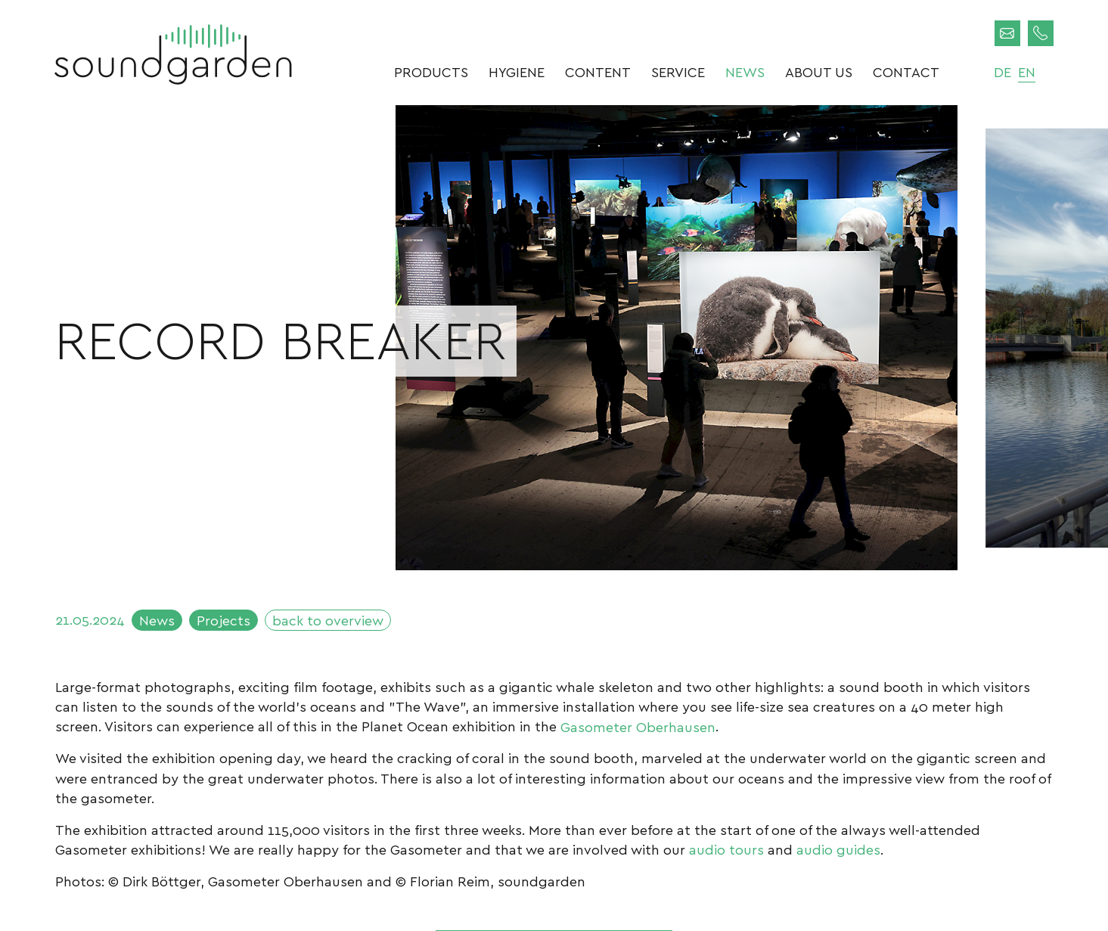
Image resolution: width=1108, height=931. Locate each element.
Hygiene (517, 71)
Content (598, 71)
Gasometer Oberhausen (637, 726)
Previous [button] (422, 543)
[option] (676, 338)
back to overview (327, 620)
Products (431, 71)
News (745, 71)
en (1026, 71)
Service (678, 71)
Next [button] (930, 543)
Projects (223, 620)
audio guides (838, 849)
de (1002, 71)
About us (818, 71)
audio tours (726, 849)
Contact (906, 71)
